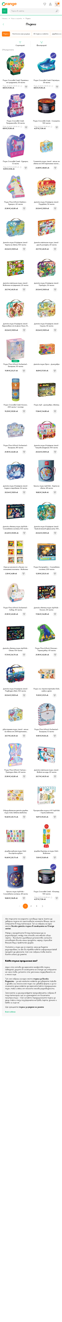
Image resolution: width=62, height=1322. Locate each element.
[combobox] (31, 11)
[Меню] (4, 11)
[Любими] (44, 4)
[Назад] (3, 24)
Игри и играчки (16, 18)
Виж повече (10, 1012)
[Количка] (57, 4)
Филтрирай (42, 44)
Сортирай (20, 44)
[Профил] (50, 4)
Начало (4, 18)
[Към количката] (57, 4)
